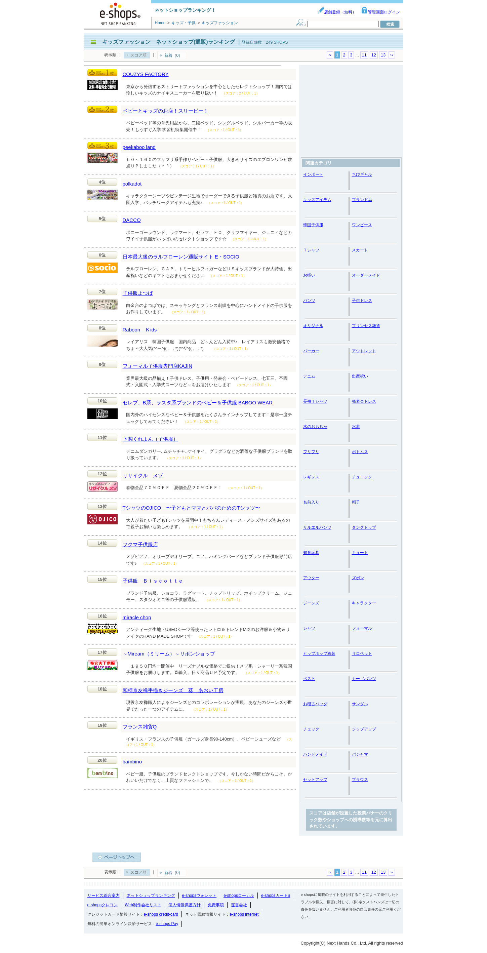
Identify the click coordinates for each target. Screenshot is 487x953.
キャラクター (364, 603)
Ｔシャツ (311, 250)
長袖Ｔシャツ (315, 401)
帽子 (356, 502)
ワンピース (362, 225)
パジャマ (360, 754)
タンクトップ (364, 527)
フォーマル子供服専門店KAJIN (158, 366)
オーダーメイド (366, 275)
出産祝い (360, 376)
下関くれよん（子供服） (150, 439)
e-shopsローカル (239, 895)
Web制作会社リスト (143, 905)
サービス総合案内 (103, 895)
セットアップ (315, 779)
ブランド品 (362, 199)
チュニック (362, 477)
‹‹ (329, 54)
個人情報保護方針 (184, 905)
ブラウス (360, 779)
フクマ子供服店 (140, 544)
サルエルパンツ (317, 527)
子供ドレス (362, 300)
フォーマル (362, 628)
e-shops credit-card (161, 914)
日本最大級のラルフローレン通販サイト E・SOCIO (181, 257)
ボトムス (360, 451)
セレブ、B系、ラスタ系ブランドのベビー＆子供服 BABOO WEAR (198, 402)
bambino (132, 761)
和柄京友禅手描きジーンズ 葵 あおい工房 (173, 690)
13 (383, 54)
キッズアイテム (317, 199)
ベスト (309, 678)
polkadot (132, 184)
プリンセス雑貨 (366, 325)
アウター (311, 577)
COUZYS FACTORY (146, 74)
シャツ (309, 628)
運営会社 (239, 905)
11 (364, 54)
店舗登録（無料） (336, 12)
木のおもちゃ (315, 426)
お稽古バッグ (315, 704)
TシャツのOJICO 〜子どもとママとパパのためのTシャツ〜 (191, 508)
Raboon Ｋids (140, 329)
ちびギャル (362, 174)
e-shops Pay (167, 923)
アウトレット (364, 351)
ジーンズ (311, 603)
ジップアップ (364, 729)
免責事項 (216, 905)
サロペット (362, 653)
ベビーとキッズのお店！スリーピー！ (165, 111)
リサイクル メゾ (143, 475)
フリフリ (311, 451)
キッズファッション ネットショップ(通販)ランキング (168, 42)
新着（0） (173, 55)
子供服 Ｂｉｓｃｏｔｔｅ (153, 581)
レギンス (311, 477)
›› (391, 54)
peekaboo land (139, 147)
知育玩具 (311, 552)
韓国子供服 (313, 225)
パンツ (309, 300)
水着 (356, 426)
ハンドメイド (315, 754)
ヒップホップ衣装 (319, 653)
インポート (313, 174)
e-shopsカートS (275, 895)
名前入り (311, 502)
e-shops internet (244, 914)
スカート (360, 250)
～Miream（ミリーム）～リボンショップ (169, 654)
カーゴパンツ (364, 678)
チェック (311, 729)
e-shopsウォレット (199, 895)
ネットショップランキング (151, 895)
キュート (360, 552)
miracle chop (137, 617)
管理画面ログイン (380, 12)
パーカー (311, 351)
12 (373, 54)
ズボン (358, 577)
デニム (309, 376)
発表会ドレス (364, 401)
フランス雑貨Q (140, 726)
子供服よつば (138, 293)
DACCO (132, 220)
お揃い (309, 275)
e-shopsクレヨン (102, 905)
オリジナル (313, 325)
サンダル (360, 704)
